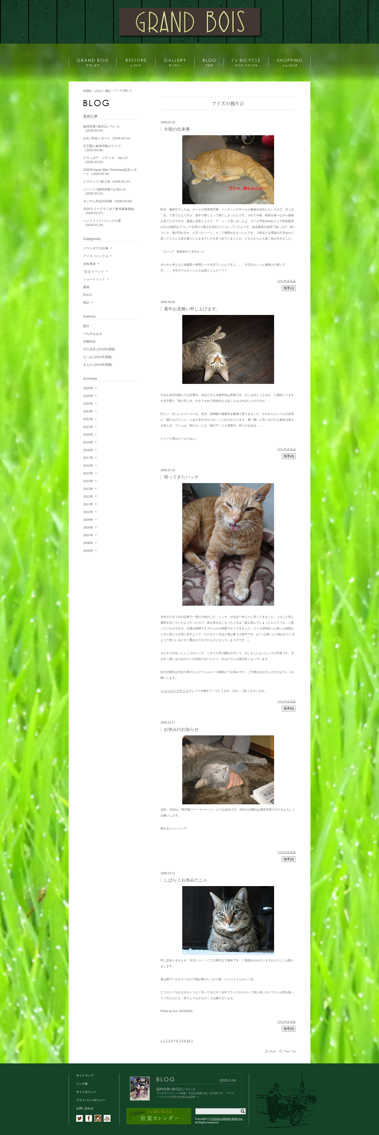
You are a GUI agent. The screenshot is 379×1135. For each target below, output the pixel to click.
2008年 (88, 527)
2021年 (88, 427)
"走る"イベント (93, 271)
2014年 (88, 481)
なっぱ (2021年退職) (97, 357)
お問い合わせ (85, 1108)
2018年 (88, 450)
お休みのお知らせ (181, 729)
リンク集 (82, 1083)
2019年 (88, 442)
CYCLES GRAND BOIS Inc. (226, 1118)
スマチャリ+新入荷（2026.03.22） (107, 181)
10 (188, 1041)
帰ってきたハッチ (181, 477)
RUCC (87, 295)
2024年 (88, 403)
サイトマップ (85, 1075)
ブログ (98, 90)
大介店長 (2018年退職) (99, 349)
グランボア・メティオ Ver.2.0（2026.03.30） (105, 160)
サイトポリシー (86, 1092)
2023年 (88, 411)
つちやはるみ (286, 281)
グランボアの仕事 (95, 248)
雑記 (86, 302)
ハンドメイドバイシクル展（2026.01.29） (102, 223)
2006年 (88, 543)
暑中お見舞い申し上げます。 (192, 308)
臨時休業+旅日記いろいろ (176, 1089)
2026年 (88, 388)
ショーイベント (94, 279)
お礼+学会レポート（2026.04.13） (107, 138)
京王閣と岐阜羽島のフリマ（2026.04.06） (102, 148)
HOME (87, 90)
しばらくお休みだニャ (185, 880)
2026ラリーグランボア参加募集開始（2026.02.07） (108, 211)
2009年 (88, 520)
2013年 (88, 489)
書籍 (86, 287)
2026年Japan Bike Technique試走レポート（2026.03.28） (110, 172)
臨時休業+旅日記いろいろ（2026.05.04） (101, 128)
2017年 (88, 458)
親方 (86, 326)
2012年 (88, 496)
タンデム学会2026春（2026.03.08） (108, 201)
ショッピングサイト (174, 691)
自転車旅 (89, 264)
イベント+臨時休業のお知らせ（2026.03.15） (104, 191)
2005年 (88, 551)
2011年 (88, 504)
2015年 (88, 473)
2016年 (88, 465)
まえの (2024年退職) (97, 364)
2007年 (88, 535)
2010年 (88, 512)
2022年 (88, 419)
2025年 (88, 396)
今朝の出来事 (177, 129)
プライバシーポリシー (90, 1100)
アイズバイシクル (95, 256)
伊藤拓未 (89, 341)
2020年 (88, 434)
